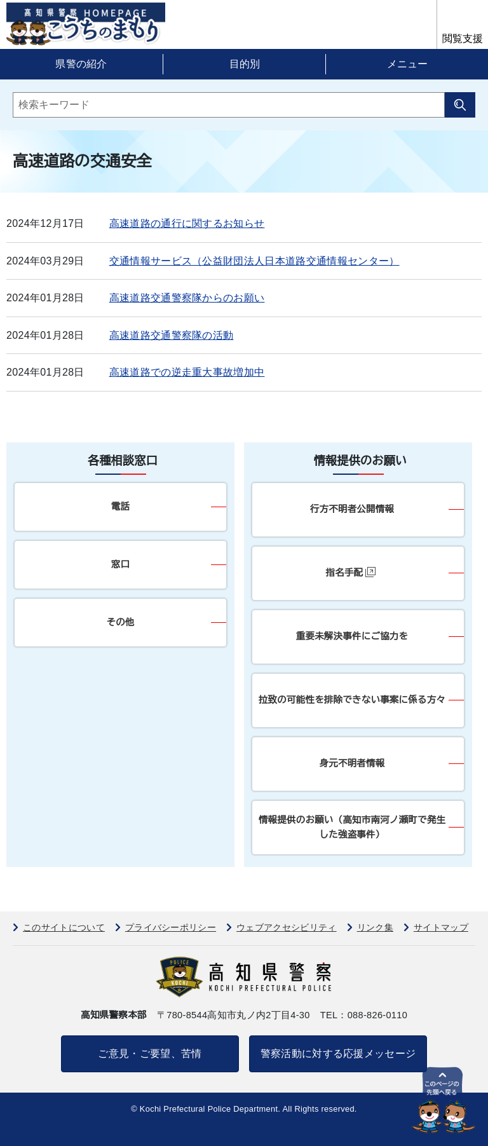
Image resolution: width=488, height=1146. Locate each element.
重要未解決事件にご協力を (352, 636)
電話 (120, 506)
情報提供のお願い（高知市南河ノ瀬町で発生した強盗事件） (352, 827)
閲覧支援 (462, 38)
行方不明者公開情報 (352, 509)
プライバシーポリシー (170, 927)
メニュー (407, 63)
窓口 (120, 564)
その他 (120, 622)
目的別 (244, 63)
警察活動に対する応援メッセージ (338, 1053)
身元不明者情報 (352, 763)
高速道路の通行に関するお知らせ (187, 223)
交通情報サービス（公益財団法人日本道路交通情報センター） (254, 261)
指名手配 (351, 572)
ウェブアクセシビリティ (286, 927)
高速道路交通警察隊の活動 (171, 335)
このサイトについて (64, 927)
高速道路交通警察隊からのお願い (187, 297)
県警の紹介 (81, 63)
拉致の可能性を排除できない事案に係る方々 (352, 700)
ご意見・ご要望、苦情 (149, 1053)
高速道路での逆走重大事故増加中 (187, 372)
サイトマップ (441, 927)
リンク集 (375, 927)
